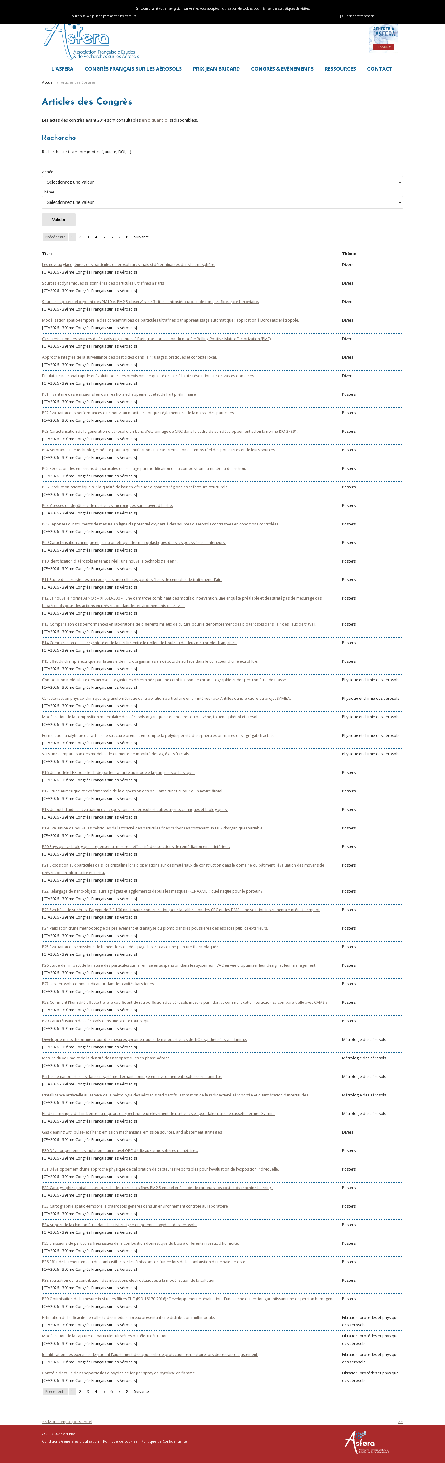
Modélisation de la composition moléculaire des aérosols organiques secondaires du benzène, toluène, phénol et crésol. (150, 717)
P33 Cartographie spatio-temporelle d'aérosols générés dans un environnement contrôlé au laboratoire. (135, 1206)
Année (222, 178)
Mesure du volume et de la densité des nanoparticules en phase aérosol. (107, 1058)
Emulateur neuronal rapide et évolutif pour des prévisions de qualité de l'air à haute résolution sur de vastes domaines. (148, 375)
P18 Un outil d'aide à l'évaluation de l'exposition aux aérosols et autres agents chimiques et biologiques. (135, 809)
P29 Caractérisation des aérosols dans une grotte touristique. (97, 1021)
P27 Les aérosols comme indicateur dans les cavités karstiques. (98, 984)
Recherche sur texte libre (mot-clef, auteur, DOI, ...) (222, 158)
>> (400, 1421)
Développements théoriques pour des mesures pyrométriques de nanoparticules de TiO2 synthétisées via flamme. (144, 1039)
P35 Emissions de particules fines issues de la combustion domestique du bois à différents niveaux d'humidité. (140, 1243)
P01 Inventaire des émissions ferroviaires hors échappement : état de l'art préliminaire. (119, 394)
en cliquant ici (155, 120)
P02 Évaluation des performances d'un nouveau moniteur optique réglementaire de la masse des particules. (138, 413)
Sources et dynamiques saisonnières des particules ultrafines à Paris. (103, 283)
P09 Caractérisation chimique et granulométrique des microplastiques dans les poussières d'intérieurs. (134, 542)
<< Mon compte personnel (67, 1421)
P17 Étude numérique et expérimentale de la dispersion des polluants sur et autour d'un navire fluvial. (132, 791)
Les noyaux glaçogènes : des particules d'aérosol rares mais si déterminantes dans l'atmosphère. (128, 264)
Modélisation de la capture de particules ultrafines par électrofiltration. (105, 1336)
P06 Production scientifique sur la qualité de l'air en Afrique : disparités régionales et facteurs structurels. (135, 487)
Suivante (141, 237)
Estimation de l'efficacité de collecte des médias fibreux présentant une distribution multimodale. (128, 1317)
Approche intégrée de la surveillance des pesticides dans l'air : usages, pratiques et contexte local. (129, 357)
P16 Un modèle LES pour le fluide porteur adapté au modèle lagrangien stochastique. (118, 772)
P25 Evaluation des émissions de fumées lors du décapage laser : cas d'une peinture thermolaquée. (130, 946)
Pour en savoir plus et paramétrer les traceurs (103, 16)
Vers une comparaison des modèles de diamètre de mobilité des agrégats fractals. (116, 754)
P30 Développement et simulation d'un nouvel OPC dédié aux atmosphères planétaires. (120, 1150)
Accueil (48, 82)
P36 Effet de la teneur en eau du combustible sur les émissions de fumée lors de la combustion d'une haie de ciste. (144, 1261)
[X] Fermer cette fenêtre (357, 16)
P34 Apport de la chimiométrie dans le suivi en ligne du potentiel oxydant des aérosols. (119, 1224)
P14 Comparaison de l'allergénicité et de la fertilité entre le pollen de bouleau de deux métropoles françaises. (139, 642)
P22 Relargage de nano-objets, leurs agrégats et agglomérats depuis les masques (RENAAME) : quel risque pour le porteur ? (152, 891)
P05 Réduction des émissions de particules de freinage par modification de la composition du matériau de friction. (144, 468)
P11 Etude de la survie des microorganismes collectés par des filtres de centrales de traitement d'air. (132, 579)
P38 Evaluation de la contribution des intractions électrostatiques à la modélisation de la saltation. (129, 1280)
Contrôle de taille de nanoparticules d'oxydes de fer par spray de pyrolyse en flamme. (119, 1373)
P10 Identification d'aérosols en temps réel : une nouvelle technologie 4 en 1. (110, 561)
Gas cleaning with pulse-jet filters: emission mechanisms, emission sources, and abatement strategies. (132, 1132)
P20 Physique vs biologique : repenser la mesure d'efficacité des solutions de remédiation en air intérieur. (136, 846)
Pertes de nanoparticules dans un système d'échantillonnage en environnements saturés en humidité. (132, 1076)
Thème (222, 199)
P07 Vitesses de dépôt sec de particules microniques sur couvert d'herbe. (107, 505)
